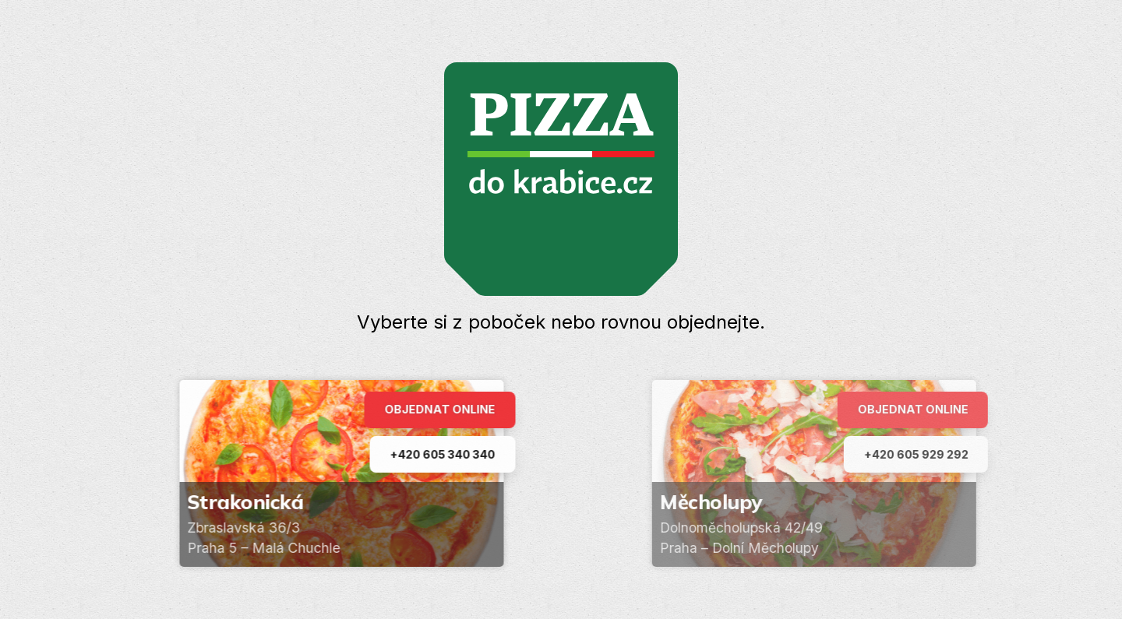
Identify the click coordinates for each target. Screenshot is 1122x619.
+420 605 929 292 (924, 454)
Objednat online (444, 409)
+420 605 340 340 (446, 454)
